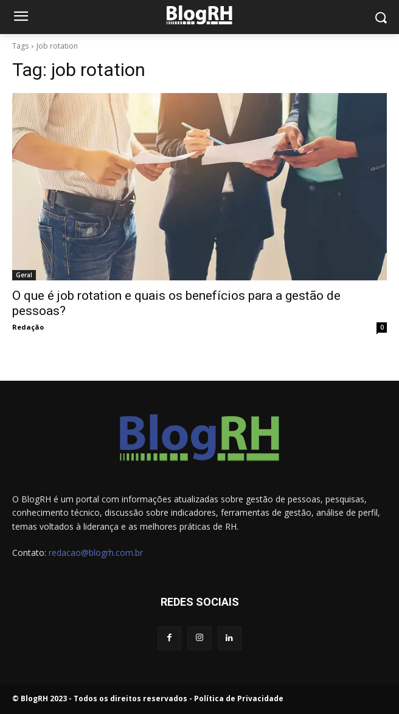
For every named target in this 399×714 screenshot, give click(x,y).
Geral (24, 275)
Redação (28, 326)
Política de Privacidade (238, 698)
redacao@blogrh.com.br (96, 552)
